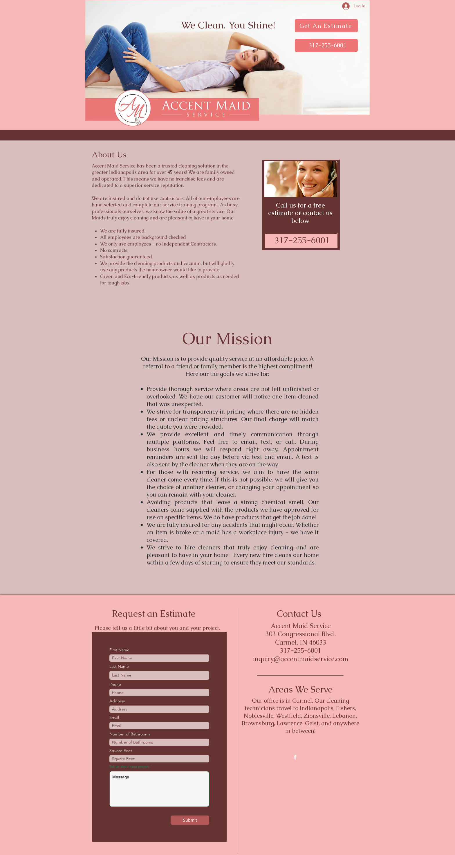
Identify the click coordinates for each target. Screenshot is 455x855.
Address (117, 701)
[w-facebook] (295, 757)
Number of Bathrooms (129, 734)
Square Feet (120, 750)
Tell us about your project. (129, 767)
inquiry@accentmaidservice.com (300, 659)
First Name (119, 650)
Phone (115, 684)
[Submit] (190, 820)
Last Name (119, 666)
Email (114, 717)
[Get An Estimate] (326, 25)
